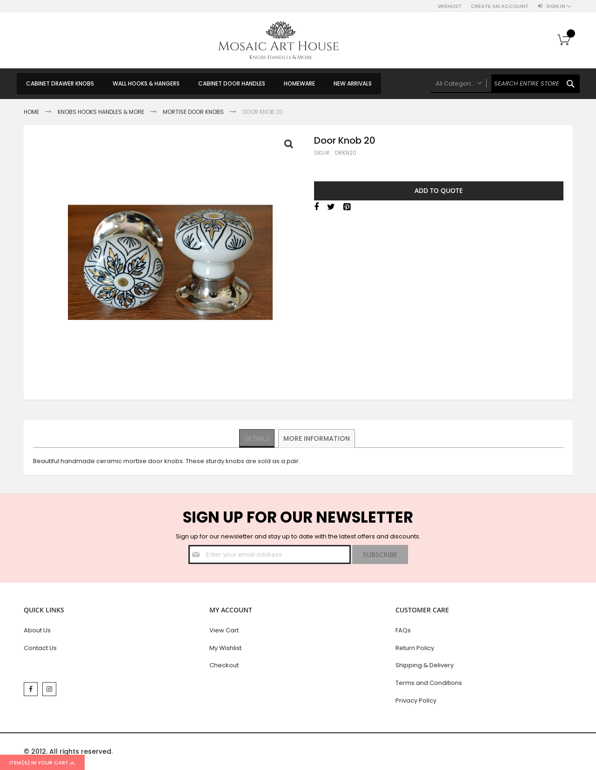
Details (257, 438)
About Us (37, 630)
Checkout (224, 665)
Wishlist (450, 6)
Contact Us (40, 648)
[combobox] (505, 83)
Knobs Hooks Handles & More (101, 112)
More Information (317, 438)
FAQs (403, 630)
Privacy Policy (415, 700)
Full (291, 146)
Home (31, 112)
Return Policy (414, 648)
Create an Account (500, 6)
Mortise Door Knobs (193, 112)
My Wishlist (225, 648)
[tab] (257, 438)
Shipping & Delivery (424, 665)
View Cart (224, 630)
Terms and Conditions (428, 682)
